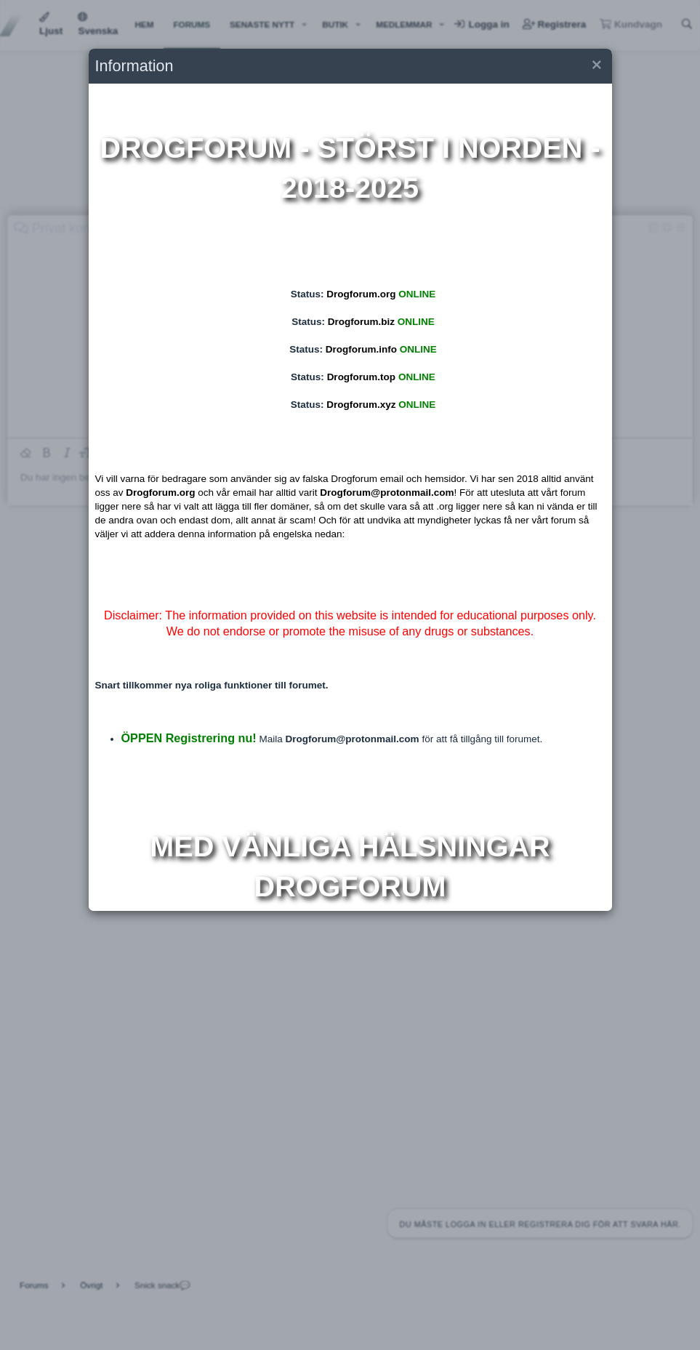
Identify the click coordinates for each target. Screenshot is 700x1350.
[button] (595, 66)
